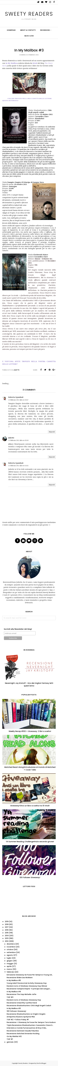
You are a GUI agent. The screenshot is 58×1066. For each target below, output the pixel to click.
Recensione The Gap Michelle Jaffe (21, 994)
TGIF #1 (10, 1039)
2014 (7, 935)
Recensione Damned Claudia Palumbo (23, 1031)
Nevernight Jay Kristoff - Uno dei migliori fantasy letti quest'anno (29, 684)
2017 (7, 927)
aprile (9, 966)
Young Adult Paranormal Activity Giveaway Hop (27, 983)
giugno (10, 961)
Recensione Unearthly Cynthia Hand (22, 1003)
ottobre (10, 949)
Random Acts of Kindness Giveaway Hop (24, 1000)
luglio (9, 958)
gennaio (10, 1042)
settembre (11, 952)
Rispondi (52, 432)
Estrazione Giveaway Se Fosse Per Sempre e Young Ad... (30, 975)
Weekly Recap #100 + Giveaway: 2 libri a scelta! (30, 731)
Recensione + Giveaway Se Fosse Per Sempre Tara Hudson (31, 1022)
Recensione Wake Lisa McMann (20, 977)
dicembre (11, 944)
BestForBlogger (41, 1063)
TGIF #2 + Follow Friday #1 (18, 1019)
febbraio (10, 972)
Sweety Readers (29, 13)
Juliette (11, 438)
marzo (9, 969)
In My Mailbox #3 (14, 1008)
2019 (7, 921)
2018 (7, 924)
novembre (11, 947)
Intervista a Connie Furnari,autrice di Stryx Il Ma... (27, 1028)
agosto (10, 955)
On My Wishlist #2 (14, 1036)
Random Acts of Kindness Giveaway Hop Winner (27, 986)
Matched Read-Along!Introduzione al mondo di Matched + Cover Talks (29, 768)
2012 (7, 941)
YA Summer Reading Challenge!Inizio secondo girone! (30, 841)
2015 (7, 933)
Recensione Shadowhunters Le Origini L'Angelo (26, 1014)
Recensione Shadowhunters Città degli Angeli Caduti (29, 1005)
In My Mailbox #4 (14, 991)
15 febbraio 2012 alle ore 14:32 (18, 465)
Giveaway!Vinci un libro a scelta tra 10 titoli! (30, 805)
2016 (7, 930)
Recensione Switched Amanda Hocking (23, 1033)
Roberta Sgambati (15, 397)
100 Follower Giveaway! (30, 877)
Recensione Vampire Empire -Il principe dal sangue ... (29, 989)
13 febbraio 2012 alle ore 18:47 (18, 400)
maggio (10, 963)
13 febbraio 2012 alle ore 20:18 (18, 440)
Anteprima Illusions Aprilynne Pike (21, 1017)
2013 (7, 938)
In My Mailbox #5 (14, 980)
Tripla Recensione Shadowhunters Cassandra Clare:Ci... (30, 1025)
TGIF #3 (10, 997)
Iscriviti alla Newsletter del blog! (18, 629)
